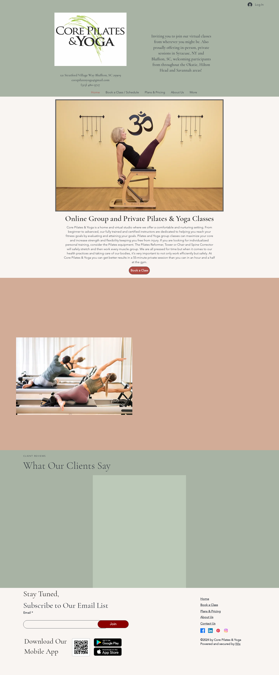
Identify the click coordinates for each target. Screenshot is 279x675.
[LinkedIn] (210, 630)
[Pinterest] (218, 630)
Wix (237, 644)
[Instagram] (226, 630)
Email (27, 612)
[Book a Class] (139, 270)
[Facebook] (202, 630)
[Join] (113, 624)
